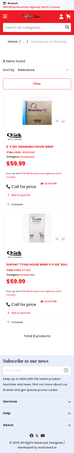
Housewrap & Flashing (48, 41)
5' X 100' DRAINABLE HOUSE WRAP (29, 147)
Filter (37, 83)
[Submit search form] (67, 27)
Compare (14, 204)
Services (10, 401)
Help (6, 413)
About (8, 425)
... (23, 41)
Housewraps (27, 156)
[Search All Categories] (37, 27)
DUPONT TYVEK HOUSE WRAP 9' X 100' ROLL (37, 265)
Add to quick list (18, 195)
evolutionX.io (47, 447)
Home (12, 41)
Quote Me (49, 183)
